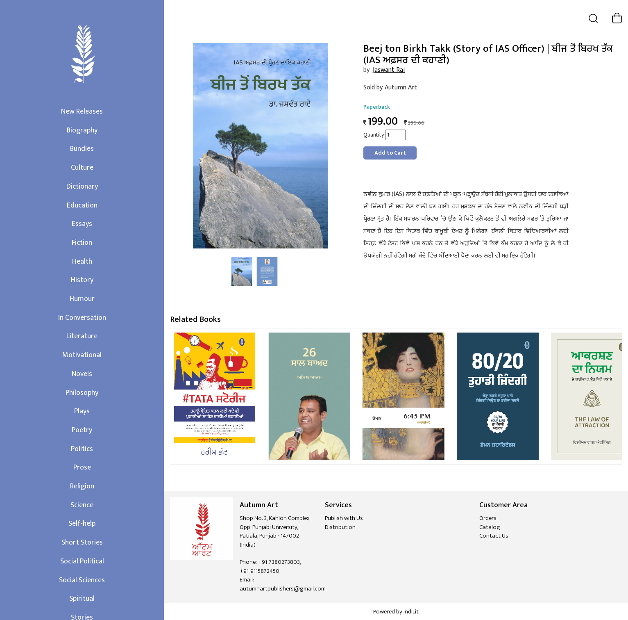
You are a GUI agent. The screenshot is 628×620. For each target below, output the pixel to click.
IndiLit (411, 611)
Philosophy (82, 393)
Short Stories (82, 542)
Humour (82, 299)
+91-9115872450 (259, 571)
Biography (82, 130)
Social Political (82, 561)
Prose (82, 467)
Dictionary (82, 186)
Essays (82, 224)
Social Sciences (82, 580)
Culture (82, 168)
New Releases (82, 111)
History (82, 280)
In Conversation (82, 318)
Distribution (340, 527)
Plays (82, 411)
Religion (82, 486)
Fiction (82, 243)
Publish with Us (344, 518)
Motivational (82, 355)
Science (81, 505)
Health (82, 261)
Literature (81, 336)
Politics (82, 449)
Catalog (489, 527)
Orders (488, 518)
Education (82, 205)
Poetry (82, 430)
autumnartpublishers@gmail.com (283, 589)
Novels (82, 374)
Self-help (81, 523)
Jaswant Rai (389, 69)
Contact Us (493, 536)
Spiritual (82, 599)
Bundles (82, 149)
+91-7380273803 (279, 562)
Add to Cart (390, 152)
